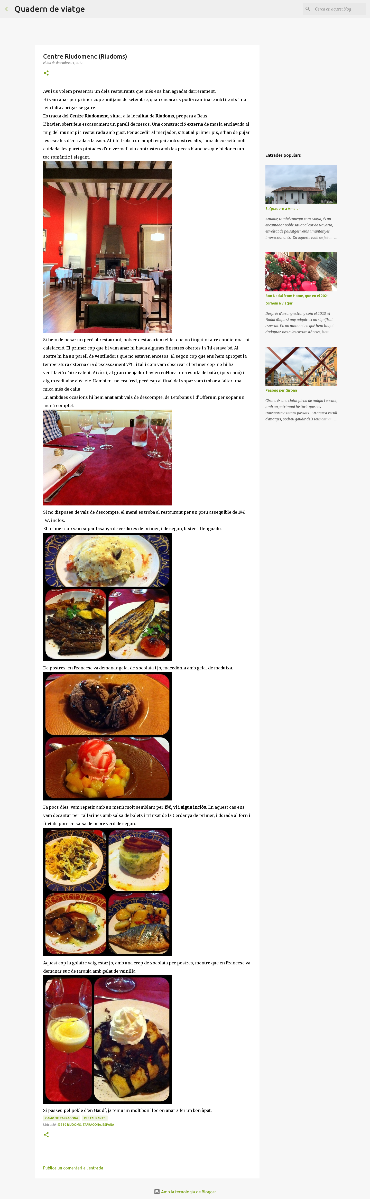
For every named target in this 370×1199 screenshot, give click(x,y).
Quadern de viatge (49, 8)
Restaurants (95, 1118)
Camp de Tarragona (61, 1118)
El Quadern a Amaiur (282, 209)
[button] (46, 73)
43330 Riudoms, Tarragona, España (85, 1124)
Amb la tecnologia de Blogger (185, 1191)
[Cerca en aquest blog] (339, 9)
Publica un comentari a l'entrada (73, 1168)
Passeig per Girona (281, 390)
